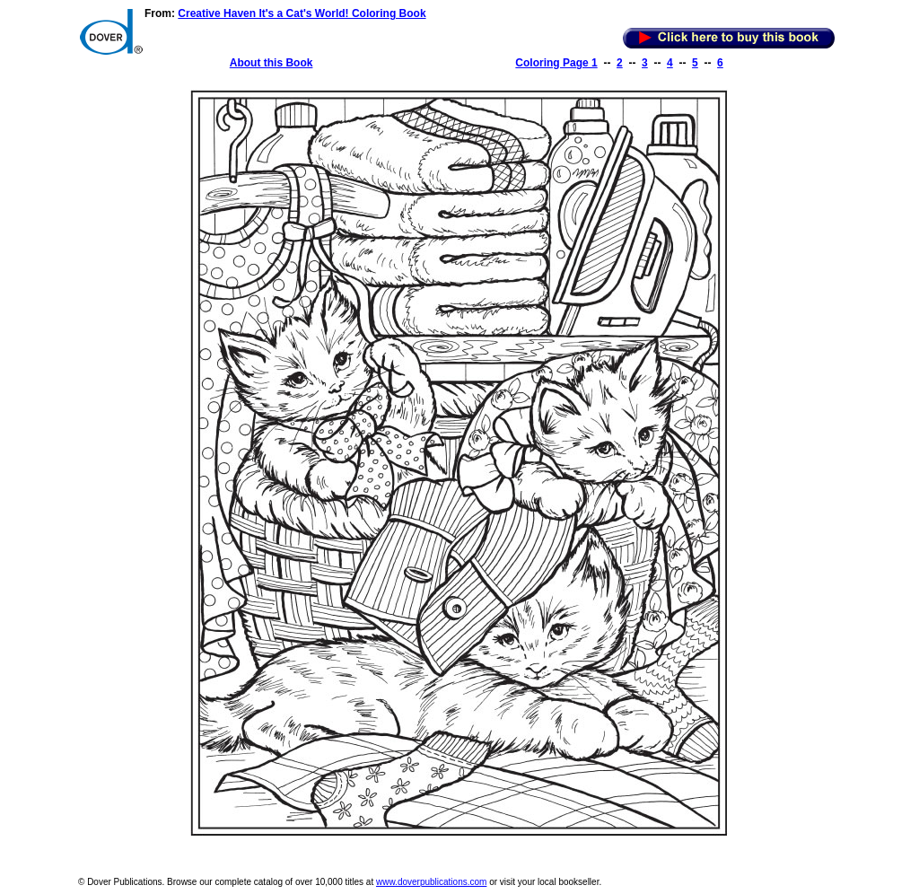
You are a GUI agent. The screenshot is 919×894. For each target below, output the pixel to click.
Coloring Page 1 (556, 63)
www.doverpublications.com (431, 882)
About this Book (271, 63)
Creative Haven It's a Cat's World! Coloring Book (301, 13)
